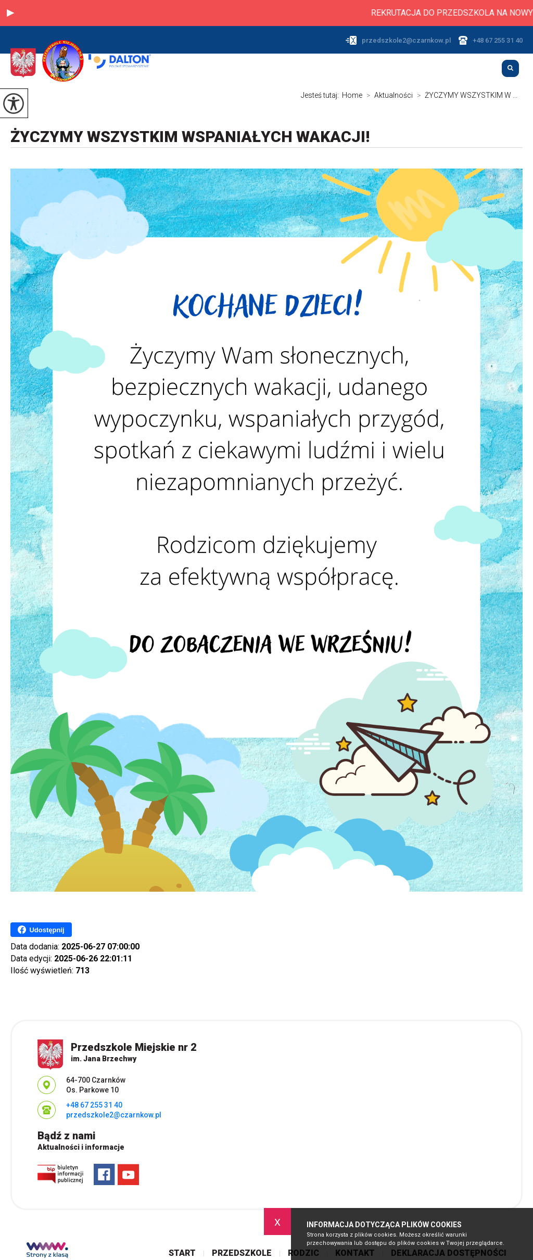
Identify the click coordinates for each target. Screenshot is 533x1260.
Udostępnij (41, 929)
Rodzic (434, 69)
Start (335, 69)
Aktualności (387, 95)
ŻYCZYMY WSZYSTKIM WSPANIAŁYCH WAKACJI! (190, 136)
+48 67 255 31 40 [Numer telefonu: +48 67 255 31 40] (94, 1105)
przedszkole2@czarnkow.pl (398, 40)
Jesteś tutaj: (321, 95)
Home (352, 95)
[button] (10, 13)
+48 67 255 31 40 (491, 40)
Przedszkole (384, 69)
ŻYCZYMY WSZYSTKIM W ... (465, 95)
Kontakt (476, 69)
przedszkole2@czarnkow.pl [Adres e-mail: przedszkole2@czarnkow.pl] (113, 1115)
